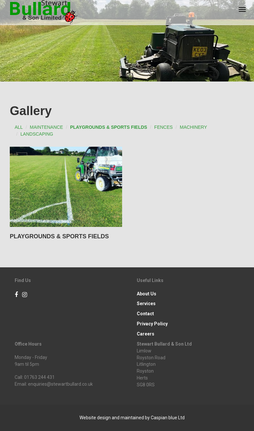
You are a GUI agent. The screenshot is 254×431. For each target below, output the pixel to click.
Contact (145, 313)
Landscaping (37, 134)
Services (146, 303)
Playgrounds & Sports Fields (108, 127)
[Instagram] (24, 295)
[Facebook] (16, 295)
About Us (146, 293)
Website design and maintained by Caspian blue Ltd (132, 417)
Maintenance (46, 127)
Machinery (193, 127)
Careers (145, 333)
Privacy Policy (152, 323)
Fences (163, 127)
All (19, 127)
